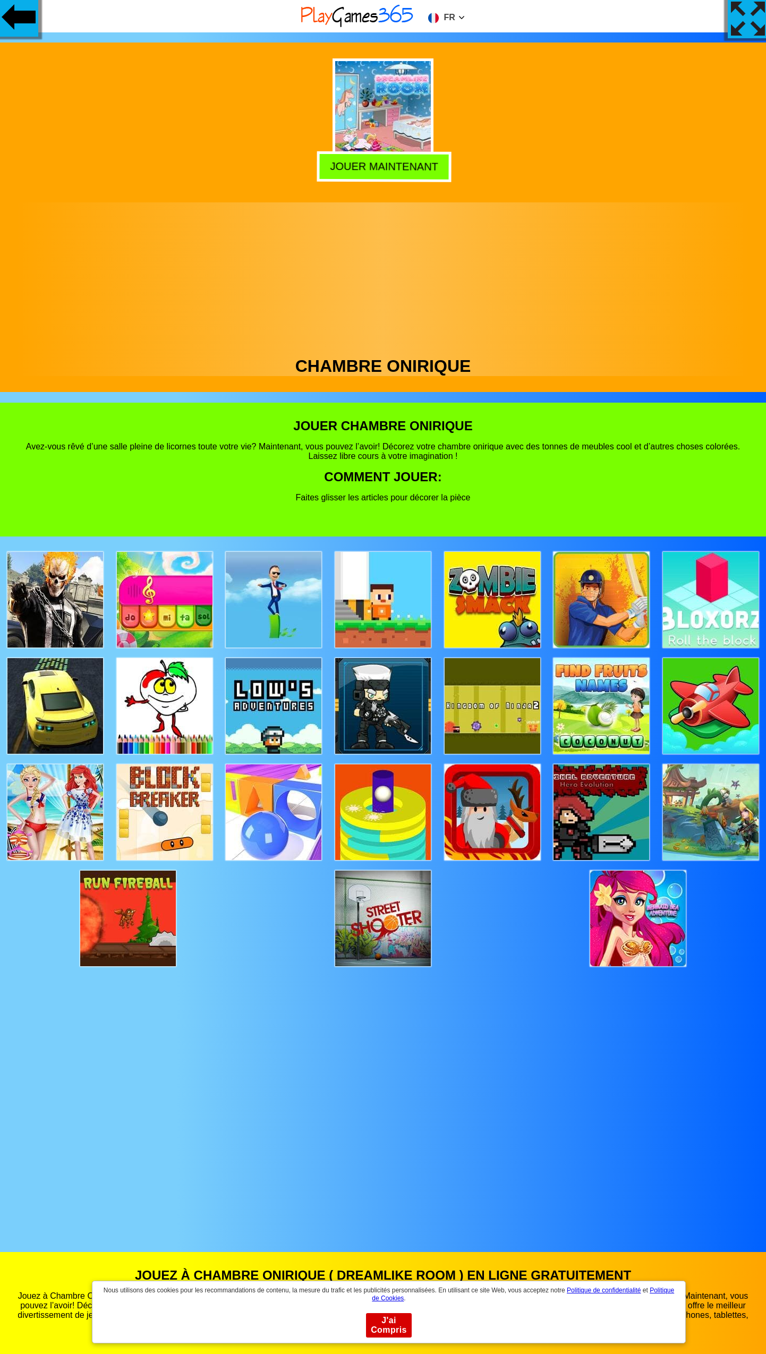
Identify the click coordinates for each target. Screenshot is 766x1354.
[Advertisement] (383, 276)
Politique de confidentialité (604, 1290)
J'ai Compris (389, 1325)
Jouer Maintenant (381, 165)
